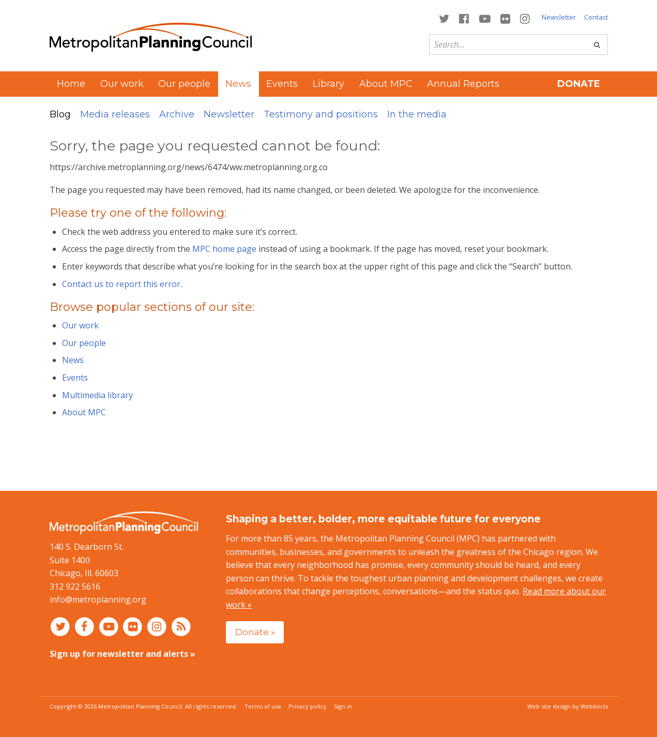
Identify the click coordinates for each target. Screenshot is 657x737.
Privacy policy (307, 706)
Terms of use (263, 706)
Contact (596, 17)
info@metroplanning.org (98, 599)
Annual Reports (463, 83)
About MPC (385, 83)
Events (282, 83)
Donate (578, 83)
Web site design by (567, 706)
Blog (60, 114)
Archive (176, 114)
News (73, 360)
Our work (122, 83)
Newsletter (559, 17)
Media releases (115, 114)
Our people (184, 83)
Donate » (255, 631)
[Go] (597, 44)
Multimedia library (97, 395)
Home (71, 83)
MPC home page (224, 248)
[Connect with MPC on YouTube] (485, 18)
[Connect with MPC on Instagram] (524, 18)
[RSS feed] (181, 626)
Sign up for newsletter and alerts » (122, 653)
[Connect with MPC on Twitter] (444, 18)
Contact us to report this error (121, 284)
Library (328, 83)
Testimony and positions (321, 114)
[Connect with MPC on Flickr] (505, 18)
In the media (417, 114)
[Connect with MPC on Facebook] (464, 18)
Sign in (343, 706)
